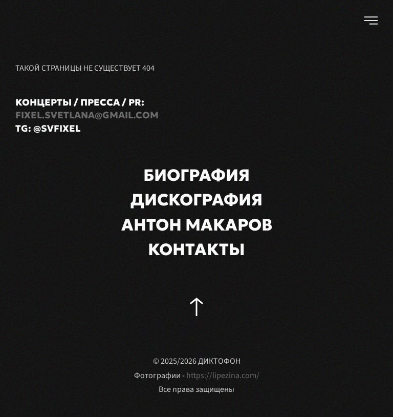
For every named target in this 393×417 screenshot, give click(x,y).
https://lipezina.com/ (222, 375)
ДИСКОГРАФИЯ (196, 200)
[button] (371, 20)
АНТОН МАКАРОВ (196, 225)
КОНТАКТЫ (196, 249)
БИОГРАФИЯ (196, 175)
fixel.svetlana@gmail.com (87, 115)
